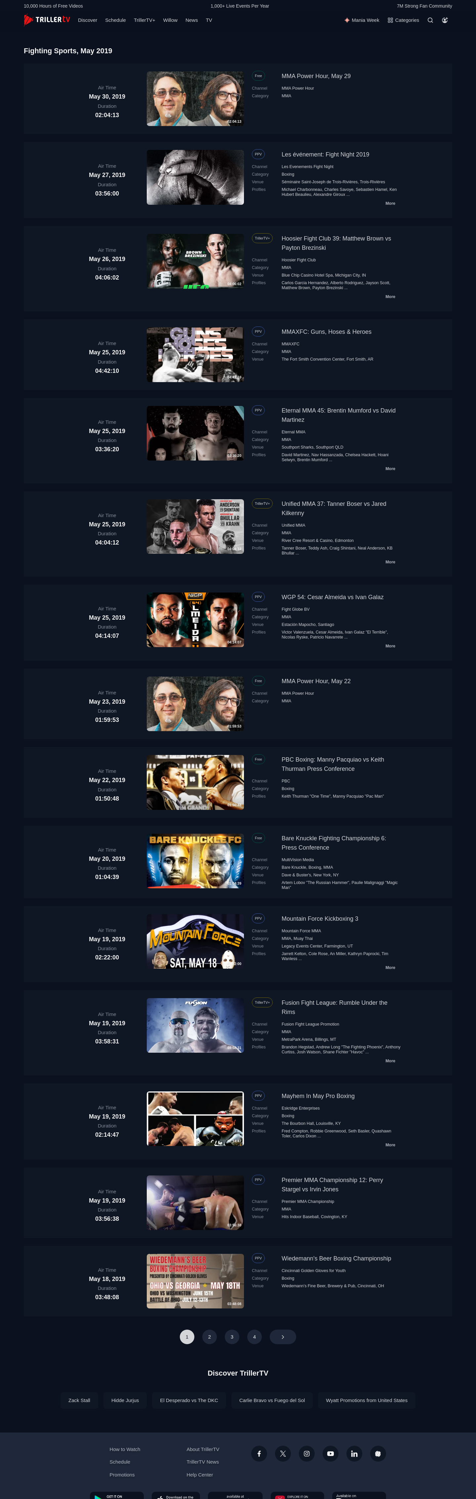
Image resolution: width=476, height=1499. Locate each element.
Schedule (115, 20)
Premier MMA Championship (308, 1201)
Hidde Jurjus (125, 1400)
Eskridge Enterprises (301, 1108)
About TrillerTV (202, 1449)
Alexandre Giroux (329, 194)
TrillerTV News (202, 1462)
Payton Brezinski (327, 288)
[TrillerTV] (47, 20)
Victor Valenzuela (297, 632)
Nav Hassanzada (327, 455)
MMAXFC (290, 344)
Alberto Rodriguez (346, 283)
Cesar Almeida (329, 632)
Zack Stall (79, 1400)
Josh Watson (309, 1052)
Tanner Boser (294, 548)
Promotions (122, 1474)
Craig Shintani (342, 548)
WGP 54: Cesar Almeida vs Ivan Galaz (333, 597)
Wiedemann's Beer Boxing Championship (336, 1258)
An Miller (338, 953)
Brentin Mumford (312, 460)
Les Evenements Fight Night (308, 166)
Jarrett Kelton (294, 953)
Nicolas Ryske (295, 637)
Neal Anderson (371, 548)
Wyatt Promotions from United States (367, 1400)
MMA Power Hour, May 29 (316, 76)
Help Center (199, 1474)
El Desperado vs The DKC (189, 1400)
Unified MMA (293, 525)
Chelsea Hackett (360, 455)
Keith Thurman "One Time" (306, 796)
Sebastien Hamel (371, 189)
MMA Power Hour (298, 88)
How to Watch (125, 1449)
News (191, 20)
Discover (87, 20)
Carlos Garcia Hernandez (305, 283)
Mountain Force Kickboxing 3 (320, 918)
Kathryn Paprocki (363, 953)
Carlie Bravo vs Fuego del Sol (272, 1400)
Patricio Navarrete (326, 637)
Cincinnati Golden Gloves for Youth (314, 1270)
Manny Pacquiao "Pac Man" (358, 796)
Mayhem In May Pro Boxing (318, 1096)
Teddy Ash (317, 548)
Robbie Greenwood (328, 1131)
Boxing (288, 174)
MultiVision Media (298, 860)
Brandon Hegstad (298, 1047)
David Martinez (295, 455)
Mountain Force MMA (301, 931)
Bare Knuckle (294, 867)
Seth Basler (358, 1131)
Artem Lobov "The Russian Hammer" (315, 882)
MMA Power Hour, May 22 (316, 681)
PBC (286, 781)
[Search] (430, 20)
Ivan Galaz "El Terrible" (366, 632)
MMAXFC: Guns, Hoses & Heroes (327, 332)
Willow (170, 20)
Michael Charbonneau (302, 189)
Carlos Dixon (304, 1136)
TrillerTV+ (144, 20)
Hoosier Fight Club (299, 260)
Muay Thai (303, 938)
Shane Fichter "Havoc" (343, 1052)
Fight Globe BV (296, 609)
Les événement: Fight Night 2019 (325, 154)
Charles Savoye (338, 189)
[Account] (445, 20)
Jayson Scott (377, 283)
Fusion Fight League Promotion (310, 1024)
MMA (286, 96)
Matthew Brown (296, 288)
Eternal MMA (293, 432)
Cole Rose (318, 953)
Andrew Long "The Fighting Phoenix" (349, 1047)
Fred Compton (295, 1131)
